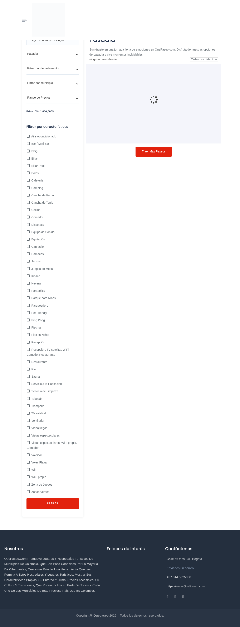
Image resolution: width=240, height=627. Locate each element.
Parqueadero (39, 305)
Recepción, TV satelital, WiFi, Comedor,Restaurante (48, 352)
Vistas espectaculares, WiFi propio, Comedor (52, 445)
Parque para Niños (43, 298)
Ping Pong (38, 320)
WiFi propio (38, 477)
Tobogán (37, 398)
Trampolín (37, 406)
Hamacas (37, 254)
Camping (37, 188)
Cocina (35, 210)
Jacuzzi (36, 261)
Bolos (35, 173)
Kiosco (35, 276)
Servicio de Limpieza (44, 391)
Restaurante (39, 362)
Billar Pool (38, 166)
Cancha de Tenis (42, 202)
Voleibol (36, 455)
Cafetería (37, 180)
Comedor (37, 217)
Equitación (38, 239)
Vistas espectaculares (45, 435)
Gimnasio (37, 246)
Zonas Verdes (40, 492)
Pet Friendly (39, 313)
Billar (34, 158)
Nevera (36, 283)
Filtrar (53, 503)
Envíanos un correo (180, 568)
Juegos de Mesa (42, 268)
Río (33, 369)
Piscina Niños (40, 334)
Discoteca (37, 224)
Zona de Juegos (41, 484)
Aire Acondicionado (43, 136)
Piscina (36, 327)
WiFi (34, 469)
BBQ (34, 151)
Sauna (35, 376)
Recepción (38, 342)
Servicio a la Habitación (46, 384)
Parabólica (38, 290)
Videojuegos (39, 428)
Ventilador (37, 420)
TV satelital (38, 413)
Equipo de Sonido (42, 232)
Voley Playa (39, 462)
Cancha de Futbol (42, 195)
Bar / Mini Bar (40, 143)
